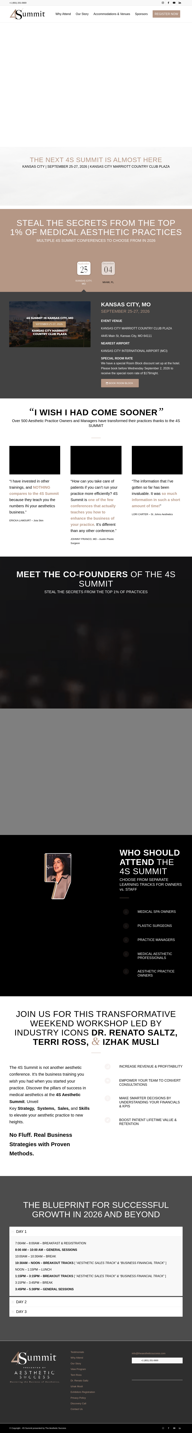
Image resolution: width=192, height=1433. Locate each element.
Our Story (75, 1363)
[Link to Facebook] (168, 3)
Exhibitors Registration (82, 1392)
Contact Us (76, 1409)
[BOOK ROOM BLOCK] (120, 383)
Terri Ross (76, 1375)
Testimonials (77, 1352)
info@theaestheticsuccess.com (148, 1353)
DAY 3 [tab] (19, 1312)
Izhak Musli (76, 1386)
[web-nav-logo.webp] (27, 14)
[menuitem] (63, 14)
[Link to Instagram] (163, 3)
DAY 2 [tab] (19, 1302)
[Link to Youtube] (174, 3)
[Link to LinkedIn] (180, 3)
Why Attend (76, 1357)
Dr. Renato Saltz (79, 1380)
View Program (78, 1369)
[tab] (84, 274)
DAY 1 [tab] (19, 1231)
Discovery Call (78, 1403)
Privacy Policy (78, 1397)
